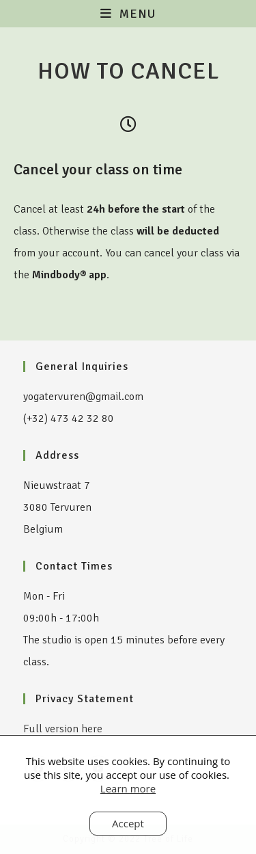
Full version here (62, 729)
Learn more (128, 788)
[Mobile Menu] (128, 13)
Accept (128, 823)
